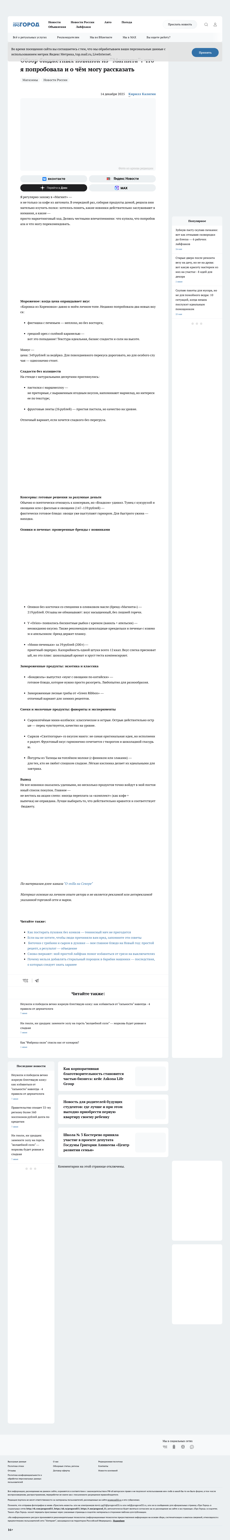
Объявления (57, 27)
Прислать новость (180, 24)
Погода (127, 22)
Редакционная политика (110, 1461)
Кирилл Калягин (142, 94)
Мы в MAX (129, 37)
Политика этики (16, 1466)
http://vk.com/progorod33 (39, 1508)
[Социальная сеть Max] (122, 187)
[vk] (26, 980)
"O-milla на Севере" (78, 884)
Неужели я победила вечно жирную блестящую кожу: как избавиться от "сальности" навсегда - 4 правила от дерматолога (88, 1009)
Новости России (82, 22)
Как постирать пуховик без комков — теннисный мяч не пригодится (79, 932)
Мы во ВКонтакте (101, 37)
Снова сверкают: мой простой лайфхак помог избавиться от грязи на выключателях (91, 954)
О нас (56, 1461)
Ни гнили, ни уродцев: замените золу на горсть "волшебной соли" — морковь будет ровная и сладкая (88, 1028)
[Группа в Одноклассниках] (173, 1446)
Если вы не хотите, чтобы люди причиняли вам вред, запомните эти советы (84, 937)
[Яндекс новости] (122, 178)
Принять (205, 52)
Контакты (103, 1466)
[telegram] (38, 980)
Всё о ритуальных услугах (30, 37)
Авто (108, 22)
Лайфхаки (83, 27)
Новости (54, 22)
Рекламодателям (68, 37)
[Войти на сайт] (215, 24)
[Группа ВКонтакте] (53, 178)
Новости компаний (108, 1470)
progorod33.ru (114, 1499)
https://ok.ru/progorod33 (67, 1508)
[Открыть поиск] (206, 24)
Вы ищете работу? (158, 37)
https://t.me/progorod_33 (93, 1508)
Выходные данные (17, 1461)
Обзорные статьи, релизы (66, 1466)
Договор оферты (61, 1470)
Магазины (30, 80)
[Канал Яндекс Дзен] (53, 187)
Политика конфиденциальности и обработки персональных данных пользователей (25, 1478)
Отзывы (12, 1470)
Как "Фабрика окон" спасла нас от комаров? (88, 1045)
